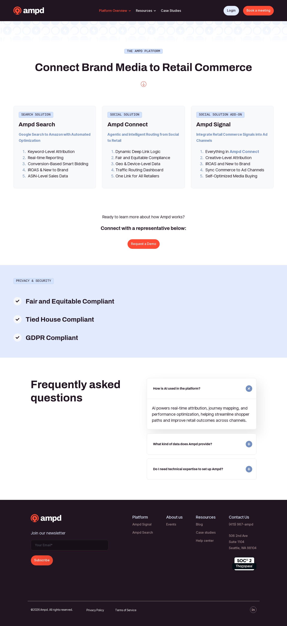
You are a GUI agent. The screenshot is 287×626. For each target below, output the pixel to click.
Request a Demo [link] (143, 243)
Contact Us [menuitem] (239, 515)
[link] (36, 10)
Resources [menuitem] (206, 515)
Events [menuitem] (171, 523)
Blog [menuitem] (199, 523)
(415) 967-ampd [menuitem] (241, 523)
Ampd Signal (213, 123)
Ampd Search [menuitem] (142, 531)
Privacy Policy (95, 609)
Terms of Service (125, 609)
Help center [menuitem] (205, 539)
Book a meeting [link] (258, 10)
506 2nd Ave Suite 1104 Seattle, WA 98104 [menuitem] (242, 540)
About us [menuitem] (174, 515)
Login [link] (231, 10)
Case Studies (171, 11)
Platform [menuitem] (140, 515)
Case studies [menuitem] (206, 531)
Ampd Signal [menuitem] (142, 523)
